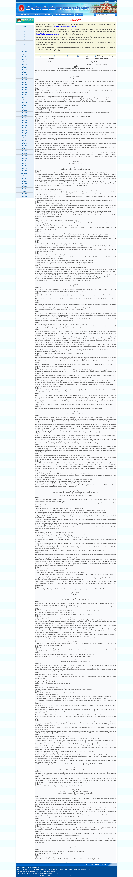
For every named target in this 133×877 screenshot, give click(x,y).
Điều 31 (24, 107)
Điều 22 (24, 85)
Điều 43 (24, 140)
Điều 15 (24, 67)
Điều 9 (24, 49)
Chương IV (24, 173)
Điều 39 (24, 128)
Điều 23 (24, 87)
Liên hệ (97, 864)
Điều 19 (24, 77)
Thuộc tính (72, 56)
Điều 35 (24, 117)
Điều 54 (24, 168)
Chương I (24, 26)
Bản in (91, 56)
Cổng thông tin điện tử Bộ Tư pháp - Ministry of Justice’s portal (66, 7)
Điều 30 (24, 105)
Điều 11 (24, 57)
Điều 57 (24, 178)
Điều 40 (24, 130)
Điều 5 (24, 39)
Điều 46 (24, 148)
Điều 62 (24, 194)
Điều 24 (24, 90)
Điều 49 (24, 156)
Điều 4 (24, 36)
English (114, 1)
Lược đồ (82, 56)
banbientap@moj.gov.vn (55, 50)
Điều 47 (24, 150)
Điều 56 (24, 176)
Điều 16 (24, 69)
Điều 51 (24, 161)
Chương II (24, 54)
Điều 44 (24, 143)
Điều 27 (24, 97)
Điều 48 (24, 153)
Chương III (25, 133)
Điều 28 (24, 100)
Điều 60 (24, 186)
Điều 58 (24, 181)
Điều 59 (24, 183)
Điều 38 (24, 125)
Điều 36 (24, 120)
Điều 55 (24, 171)
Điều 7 (24, 44)
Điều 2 (24, 31)
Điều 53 (24, 166)
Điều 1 (24, 29)
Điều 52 (24, 163)
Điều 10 (24, 52)
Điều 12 (24, 59)
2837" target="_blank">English (106, 56)
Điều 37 (24, 123)
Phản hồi (103, 864)
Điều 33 (24, 112)
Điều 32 (24, 110)
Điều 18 (24, 74)
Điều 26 (24, 95)
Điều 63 (24, 196)
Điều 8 (24, 47)
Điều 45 (24, 145)
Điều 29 (24, 102)
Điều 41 (24, 135)
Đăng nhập (107, 1)
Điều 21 (24, 82)
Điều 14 (24, 64)
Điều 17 (24, 72)
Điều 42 (24, 138)
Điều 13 (24, 62)
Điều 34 (24, 115)
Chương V (24, 191)
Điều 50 (24, 158)
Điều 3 (24, 34)
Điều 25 (24, 92)
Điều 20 (24, 79)
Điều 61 (24, 188)
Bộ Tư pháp (89, 864)
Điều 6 (24, 41)
